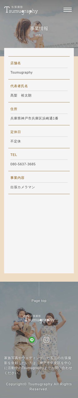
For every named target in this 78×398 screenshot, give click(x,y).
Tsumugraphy (40, 384)
